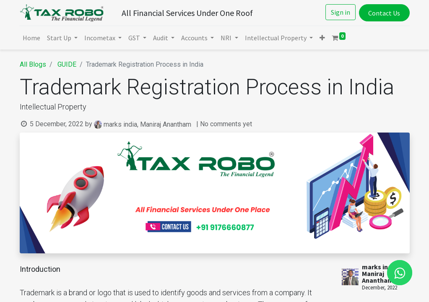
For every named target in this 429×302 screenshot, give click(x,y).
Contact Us (384, 13)
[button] (322, 37)
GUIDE (66, 64)
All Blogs (33, 64)
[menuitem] (32, 37)
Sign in (340, 12)
